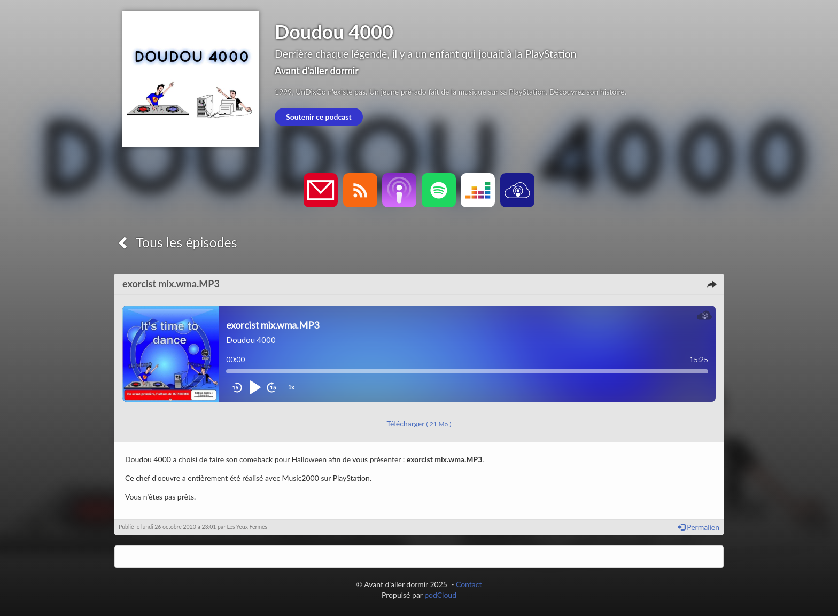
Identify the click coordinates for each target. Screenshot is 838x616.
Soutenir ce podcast (319, 116)
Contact (469, 584)
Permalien (698, 527)
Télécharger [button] (419, 423)
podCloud (440, 594)
